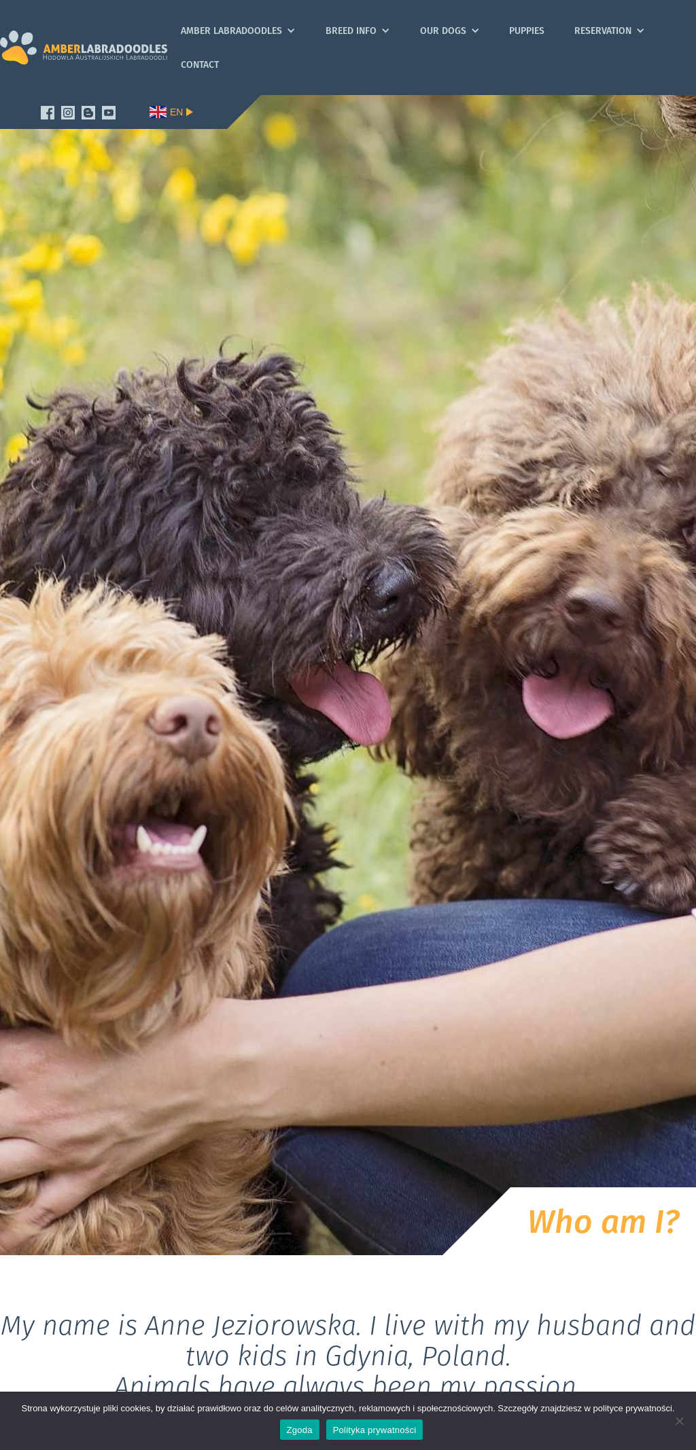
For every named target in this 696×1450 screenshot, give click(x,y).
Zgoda (300, 1430)
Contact (200, 64)
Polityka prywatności (375, 1430)
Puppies (526, 30)
